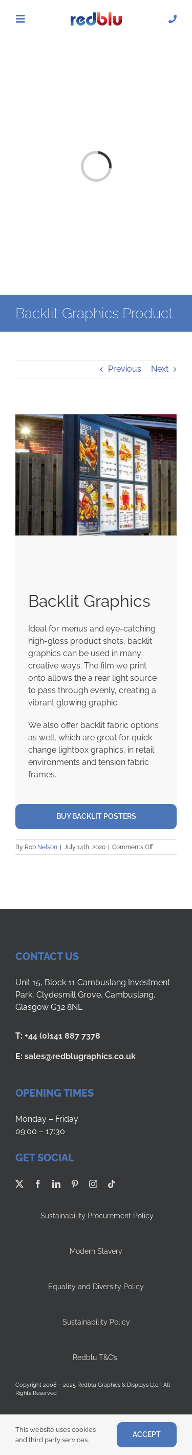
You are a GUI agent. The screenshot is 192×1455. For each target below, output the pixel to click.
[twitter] (19, 1184)
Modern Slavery (96, 1251)
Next (159, 369)
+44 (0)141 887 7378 (62, 1036)
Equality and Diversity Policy (96, 1286)
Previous (124, 369)
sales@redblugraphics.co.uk (80, 1056)
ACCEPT (147, 1434)
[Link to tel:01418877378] (172, 19)
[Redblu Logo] (96, 16)
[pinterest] (75, 1184)
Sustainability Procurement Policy (96, 1216)
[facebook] (38, 1184)
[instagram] (93, 1184)
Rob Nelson (41, 847)
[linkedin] (56, 1184)
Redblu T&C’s (96, 1357)
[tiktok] (112, 1184)
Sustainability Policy (96, 1322)
